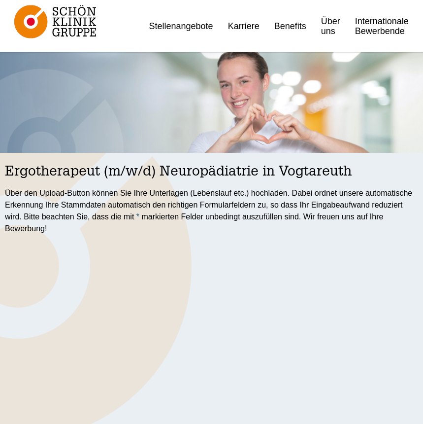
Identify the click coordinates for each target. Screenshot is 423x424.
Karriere (244, 26)
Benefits (290, 26)
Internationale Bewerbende (382, 26)
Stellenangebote (181, 26)
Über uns (330, 26)
